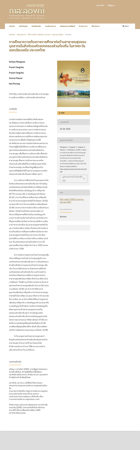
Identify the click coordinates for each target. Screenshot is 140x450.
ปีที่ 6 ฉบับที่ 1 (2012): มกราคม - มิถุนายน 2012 (45, 34)
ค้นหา (125, 26)
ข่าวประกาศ (83, 26)
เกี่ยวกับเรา (95, 26)
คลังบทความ (21, 34)
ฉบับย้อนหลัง (36, 26)
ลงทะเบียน (100, 5)
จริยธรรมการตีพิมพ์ (67, 26)
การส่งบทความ (50, 26)
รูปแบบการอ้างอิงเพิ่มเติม (72, 179)
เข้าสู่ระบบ (111, 5)
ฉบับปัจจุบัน (23, 26)
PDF (63, 113)
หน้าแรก (12, 26)
